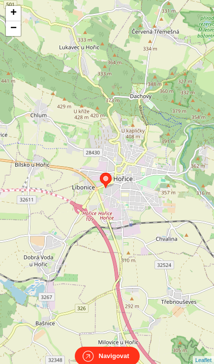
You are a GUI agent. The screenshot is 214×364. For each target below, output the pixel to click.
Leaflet (203, 351)
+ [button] (13, 13)
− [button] (13, 28)
